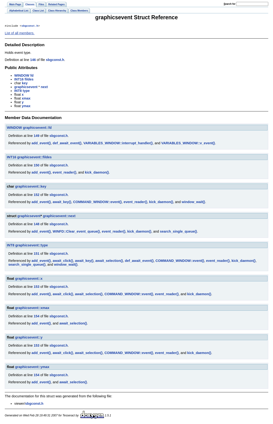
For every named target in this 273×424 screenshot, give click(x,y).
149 (36, 136)
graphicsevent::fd (37, 128)
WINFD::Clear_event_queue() (76, 232)
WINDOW (21, 76)
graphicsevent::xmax (32, 308)
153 (36, 287)
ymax (26, 106)
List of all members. (20, 33)
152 (36, 195)
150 (36, 166)
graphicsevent (26, 87)
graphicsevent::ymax (32, 367)
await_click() (63, 261)
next (44, 87)
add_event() (41, 143)
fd (32, 76)
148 (36, 224)
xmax (26, 99)
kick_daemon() (97, 173)
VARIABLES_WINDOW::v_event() (188, 143)
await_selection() (109, 261)
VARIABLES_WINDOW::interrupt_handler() (118, 143)
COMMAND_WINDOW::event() (97, 202)
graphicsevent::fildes (34, 158)
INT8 (18, 91)
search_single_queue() (178, 232)
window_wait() (193, 202)
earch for (229, 4)
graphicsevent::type (31, 246)
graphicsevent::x (28, 279)
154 (36, 317)
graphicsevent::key (30, 187)
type (26, 91)
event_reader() (64, 173)
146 (33, 60)
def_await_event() (67, 143)
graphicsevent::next (59, 216)
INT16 (19, 80)
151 (36, 254)
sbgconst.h (29, 26)
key (25, 83)
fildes (29, 80)
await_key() (62, 202)
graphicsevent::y (28, 338)
